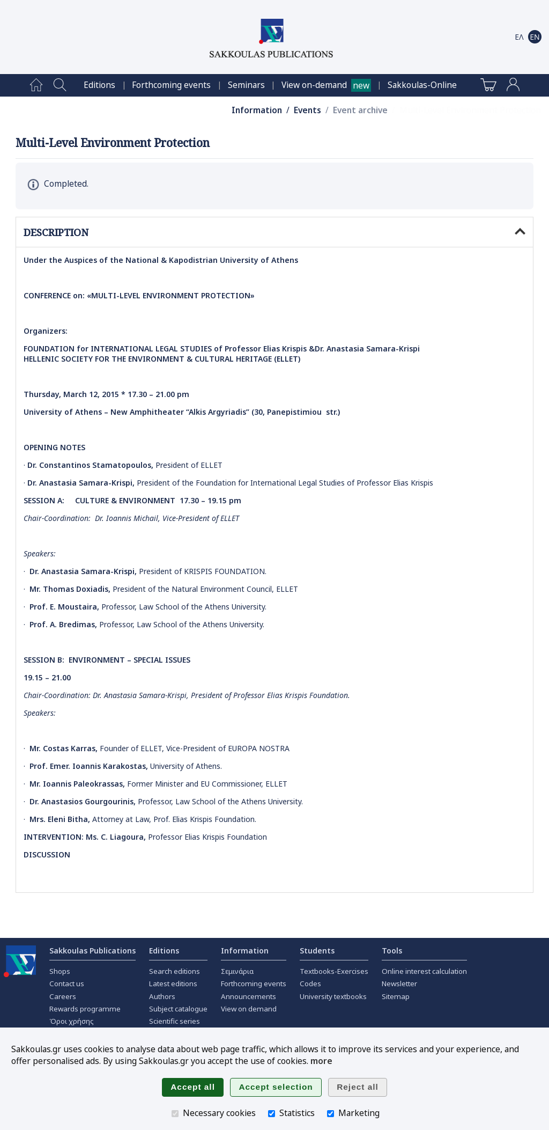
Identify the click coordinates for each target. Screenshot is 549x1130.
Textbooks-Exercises (334, 971)
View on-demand (314, 85)
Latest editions (173, 983)
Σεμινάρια (237, 971)
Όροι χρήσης (71, 1021)
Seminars (246, 85)
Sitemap (396, 996)
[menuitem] (36, 85)
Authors (162, 996)
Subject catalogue (178, 1009)
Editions (99, 85)
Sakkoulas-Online (422, 85)
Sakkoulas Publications (92, 950)
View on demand (249, 1009)
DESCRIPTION (274, 232)
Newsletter (399, 983)
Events (307, 110)
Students (317, 950)
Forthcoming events (171, 85)
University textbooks (333, 996)
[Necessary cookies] (175, 1113)
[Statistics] (271, 1113)
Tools (392, 950)
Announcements (248, 996)
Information (257, 110)
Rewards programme (85, 1009)
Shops (59, 971)
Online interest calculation (424, 971)
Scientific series (174, 1021)
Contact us (66, 983)
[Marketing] (330, 1113)
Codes (310, 983)
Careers (62, 996)
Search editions (174, 971)
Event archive (360, 110)
